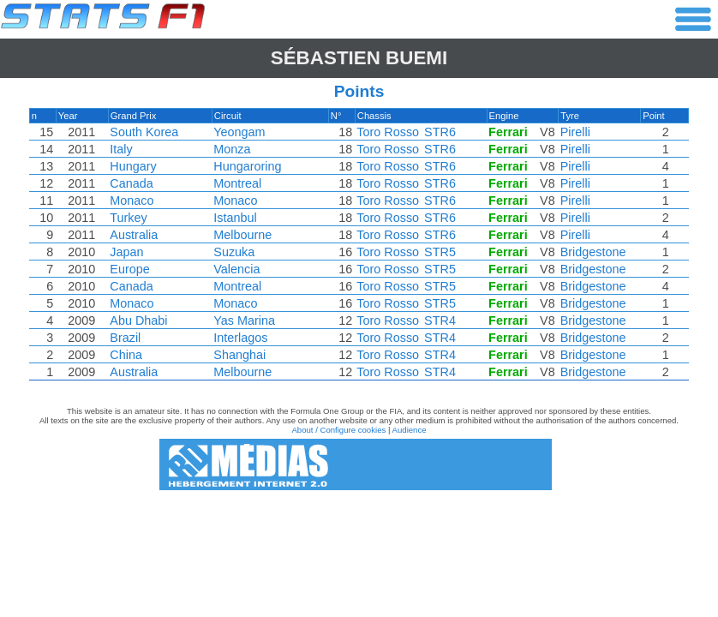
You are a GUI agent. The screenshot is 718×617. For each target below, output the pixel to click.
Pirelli (575, 132)
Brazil (125, 337)
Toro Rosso (387, 132)
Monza (231, 149)
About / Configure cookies (338, 429)
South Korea (144, 132)
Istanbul (234, 218)
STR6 (440, 132)
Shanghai (239, 355)
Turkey (128, 218)
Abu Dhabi (138, 320)
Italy (121, 149)
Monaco (131, 200)
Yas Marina (244, 320)
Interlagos (240, 337)
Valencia (236, 269)
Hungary (133, 166)
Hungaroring (247, 166)
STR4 (440, 320)
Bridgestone (593, 252)
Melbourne (242, 235)
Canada (131, 183)
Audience (409, 429)
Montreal (237, 183)
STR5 (440, 252)
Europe (129, 269)
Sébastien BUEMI (359, 58)
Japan (126, 252)
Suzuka (233, 252)
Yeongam (239, 132)
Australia (134, 235)
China (126, 355)
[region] (359, 248)
